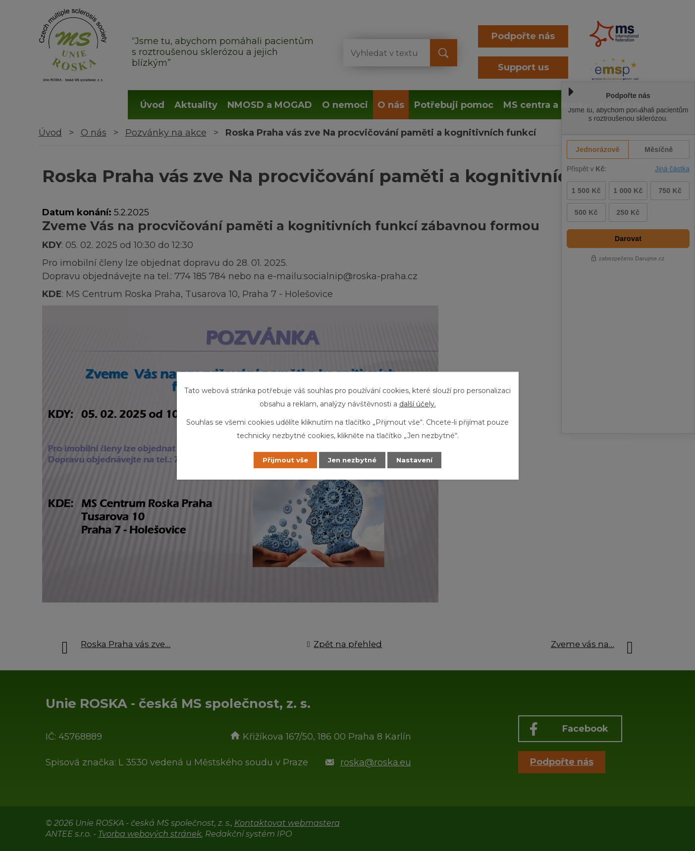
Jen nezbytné (352, 459)
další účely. (417, 403)
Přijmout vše (280, 459)
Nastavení (419, 459)
